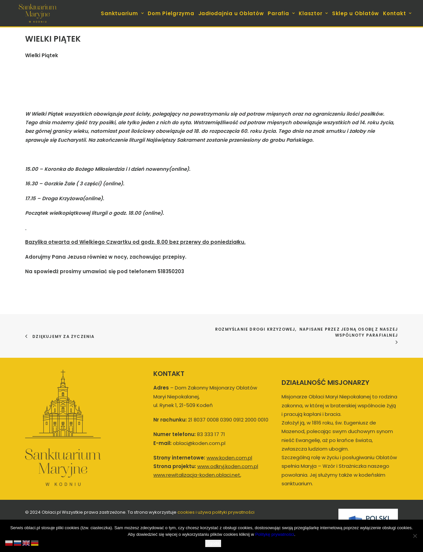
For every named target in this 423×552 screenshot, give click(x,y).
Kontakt (397, 13)
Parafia (281, 13)
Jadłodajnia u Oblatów (231, 13)
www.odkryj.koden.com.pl (227, 466)
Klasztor (313, 13)
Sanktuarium (122, 13)
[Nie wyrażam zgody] (414, 536)
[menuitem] (123, 13)
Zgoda (213, 543)
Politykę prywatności (274, 534)
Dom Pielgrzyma (171, 13)
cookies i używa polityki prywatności (215, 512)
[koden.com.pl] (37, 13)
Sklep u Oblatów (355, 13)
